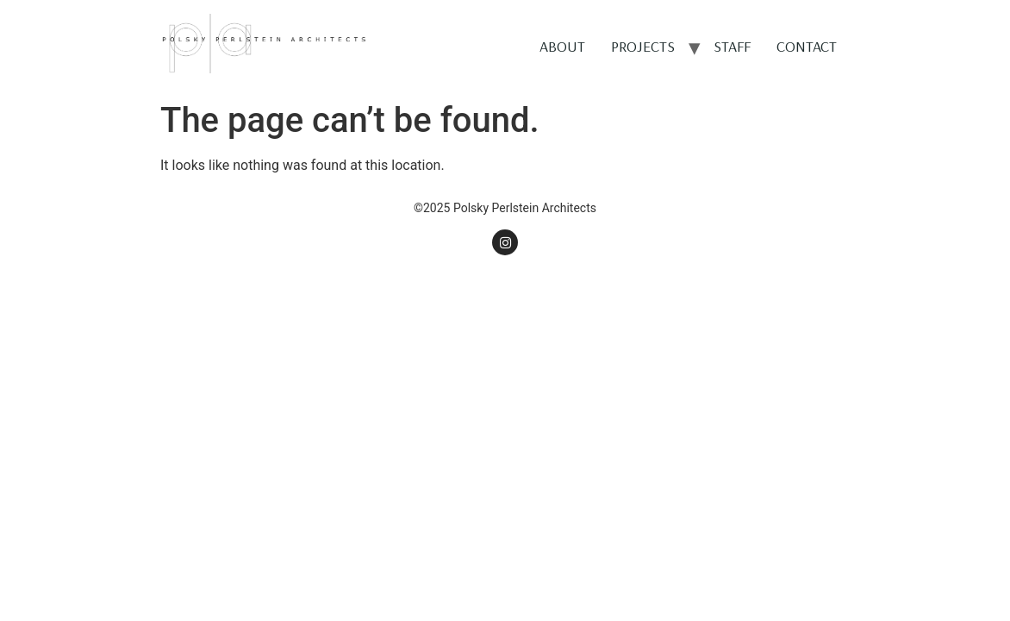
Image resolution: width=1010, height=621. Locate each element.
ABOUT (562, 46)
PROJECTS (643, 46)
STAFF (732, 46)
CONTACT (806, 46)
